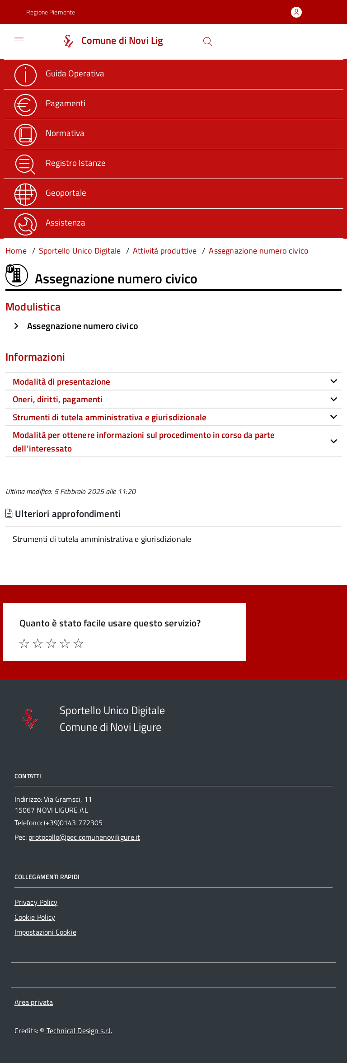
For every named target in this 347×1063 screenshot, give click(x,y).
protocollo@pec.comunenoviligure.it (84, 837)
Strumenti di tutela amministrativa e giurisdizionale (102, 539)
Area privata (33, 1002)
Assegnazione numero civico (82, 326)
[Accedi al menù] (12, 41)
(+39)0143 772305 (73, 822)
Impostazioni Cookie (45, 932)
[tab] (173, 381)
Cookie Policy (34, 917)
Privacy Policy (35, 902)
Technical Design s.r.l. (80, 1030)
